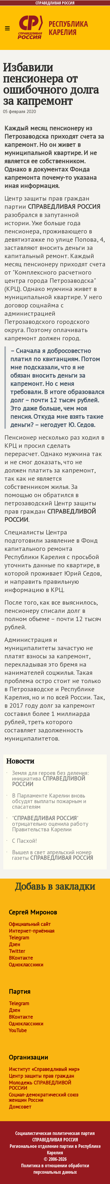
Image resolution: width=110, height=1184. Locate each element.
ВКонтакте (21, 958)
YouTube (18, 1030)
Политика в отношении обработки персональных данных (55, 1168)
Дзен (14, 944)
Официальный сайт (30, 924)
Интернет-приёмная (31, 931)
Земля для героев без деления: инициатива (47, 779)
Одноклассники (26, 964)
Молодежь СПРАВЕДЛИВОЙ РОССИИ (40, 1085)
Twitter (17, 951)
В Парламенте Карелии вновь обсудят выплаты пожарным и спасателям (46, 801)
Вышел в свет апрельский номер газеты (49, 855)
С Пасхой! (21, 842)
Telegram (19, 937)
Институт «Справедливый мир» (44, 1069)
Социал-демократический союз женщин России (43, 1097)
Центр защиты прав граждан (41, 1076)
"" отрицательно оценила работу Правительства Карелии (47, 824)
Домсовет (20, 1106)
